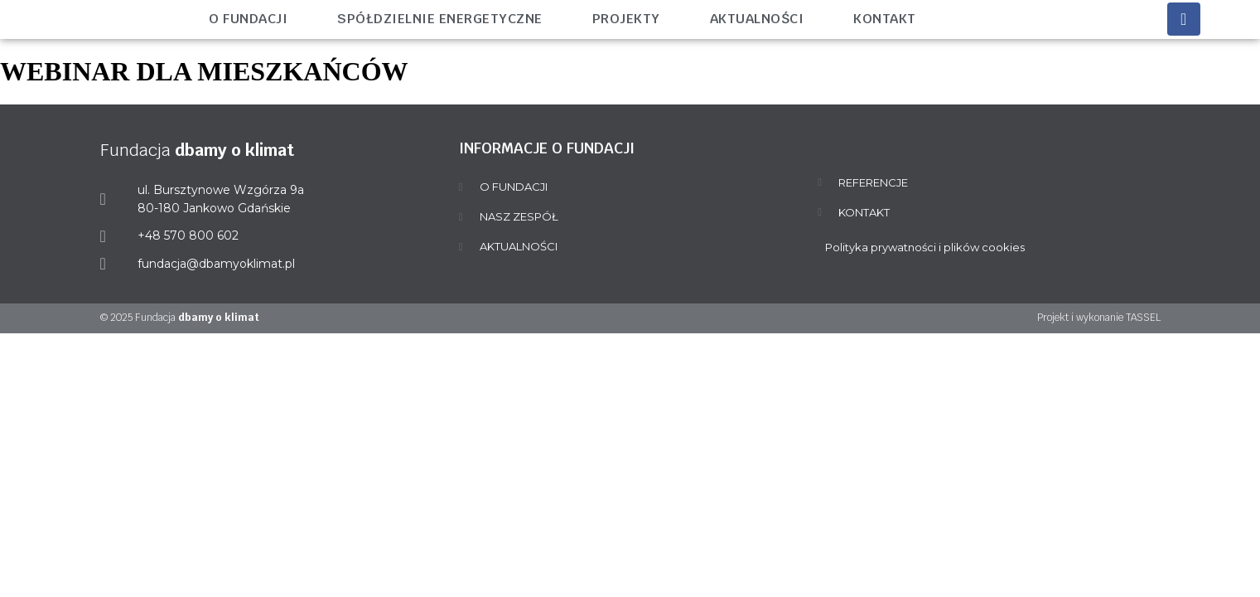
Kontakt (884, 18)
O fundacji (248, 18)
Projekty (626, 18)
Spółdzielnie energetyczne (440, 18)
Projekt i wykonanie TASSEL (1099, 317)
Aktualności (757, 18)
